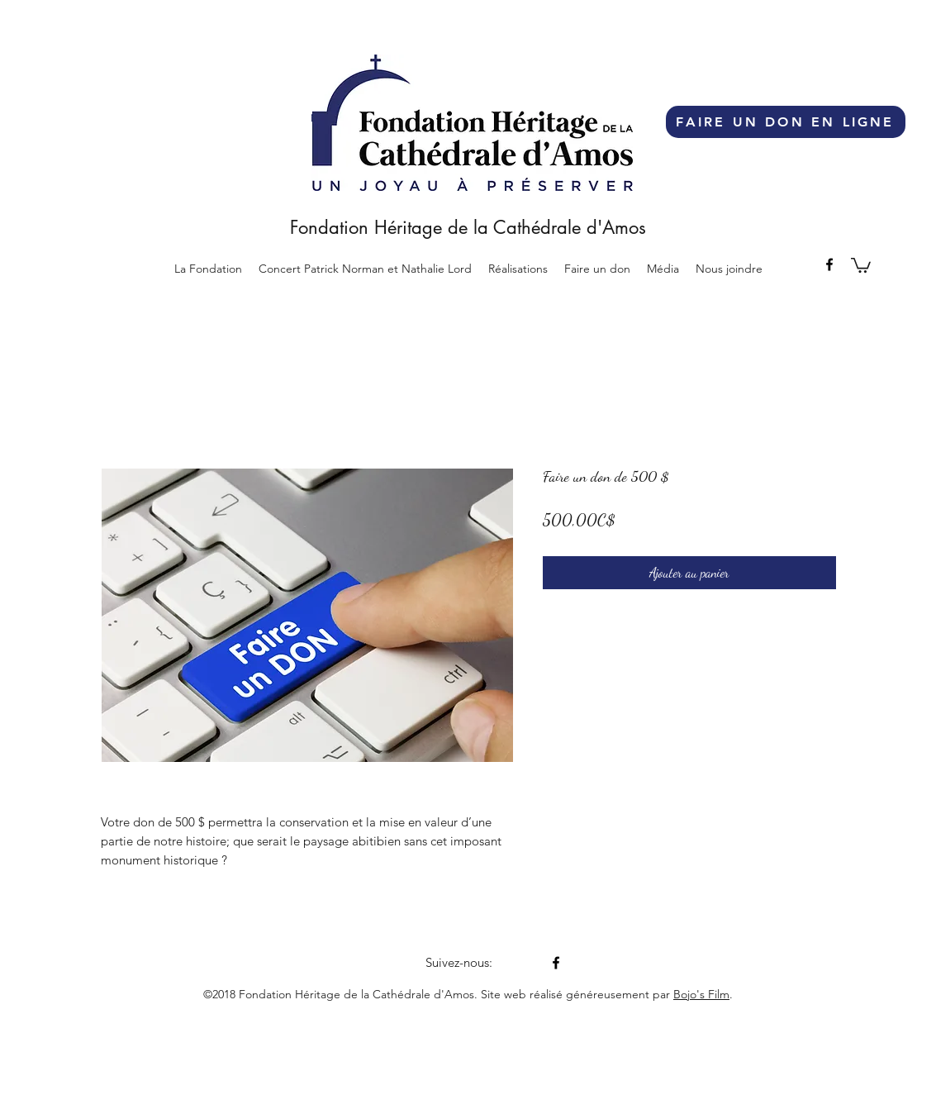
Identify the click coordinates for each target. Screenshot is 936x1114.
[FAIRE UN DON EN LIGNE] (785, 122)
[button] (518, 268)
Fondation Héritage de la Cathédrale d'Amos (468, 227)
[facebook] (829, 264)
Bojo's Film (701, 994)
